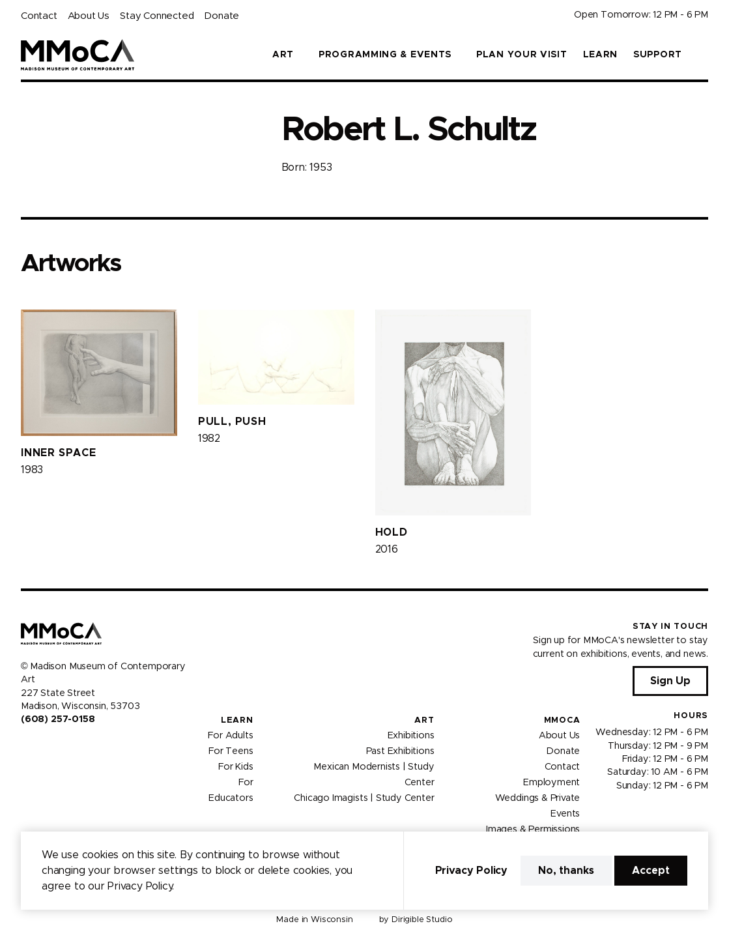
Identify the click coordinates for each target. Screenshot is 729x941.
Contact (39, 16)
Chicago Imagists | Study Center (364, 798)
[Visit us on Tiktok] (73, 747)
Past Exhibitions (400, 751)
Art (424, 720)
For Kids (235, 767)
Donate (221, 16)
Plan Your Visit (521, 54)
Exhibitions (411, 735)
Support (657, 54)
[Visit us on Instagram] (41, 747)
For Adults (230, 735)
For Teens (230, 751)
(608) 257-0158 (57, 719)
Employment (551, 782)
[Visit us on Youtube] (57, 747)
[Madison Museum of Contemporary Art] (78, 54)
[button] (703, 55)
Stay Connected (156, 16)
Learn (600, 54)
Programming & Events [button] (385, 54)
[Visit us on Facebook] (26, 747)
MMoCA (562, 720)
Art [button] (283, 54)
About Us (88, 16)
